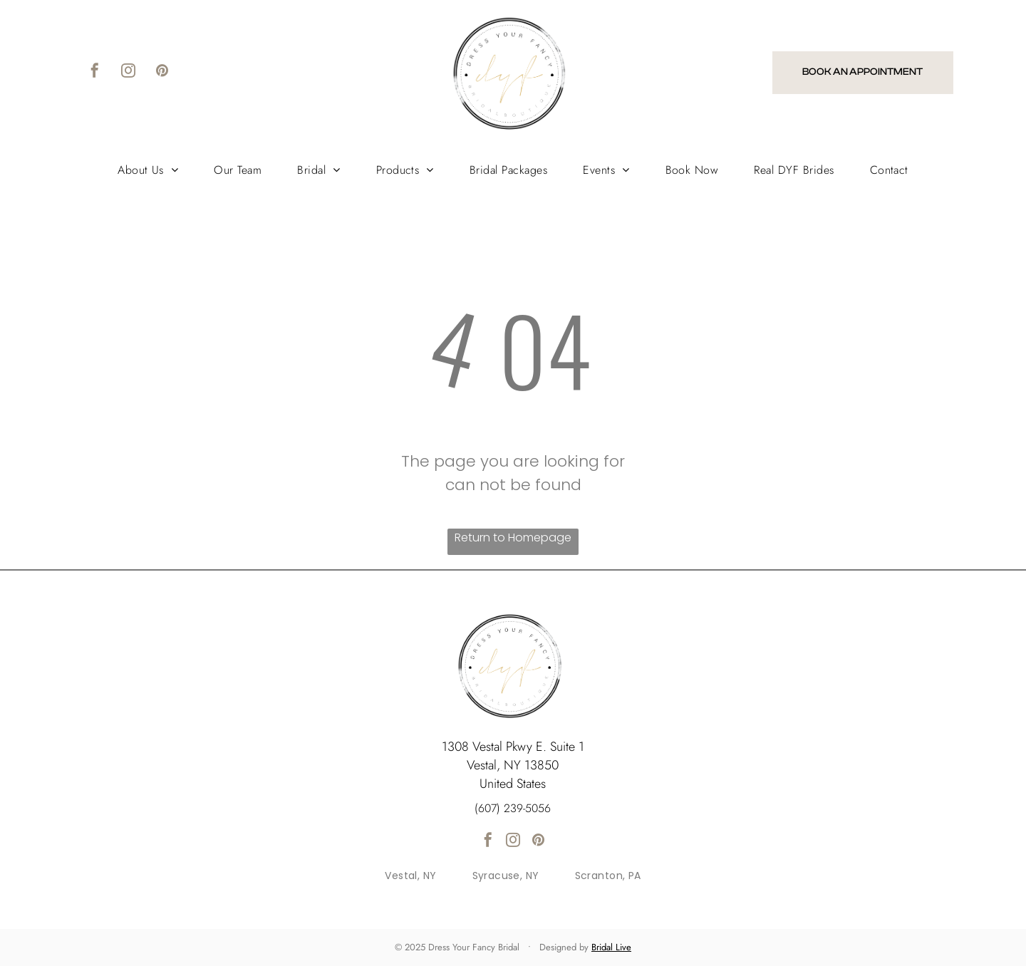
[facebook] (94, 72)
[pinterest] (161, 72)
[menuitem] (148, 170)
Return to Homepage (513, 537)
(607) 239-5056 (513, 808)
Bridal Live (611, 947)
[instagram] (128, 72)
